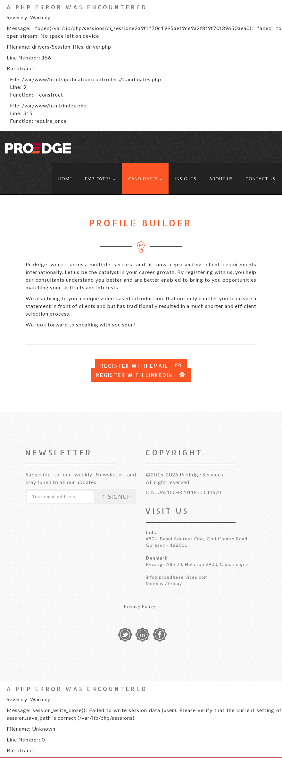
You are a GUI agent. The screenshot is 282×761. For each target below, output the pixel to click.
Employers (100, 178)
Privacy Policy (139, 606)
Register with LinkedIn (141, 375)
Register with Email (141, 365)
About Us (221, 178)
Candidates (145, 178)
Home (65, 178)
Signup (115, 496)
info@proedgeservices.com (177, 577)
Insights (185, 178)
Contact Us (260, 178)
